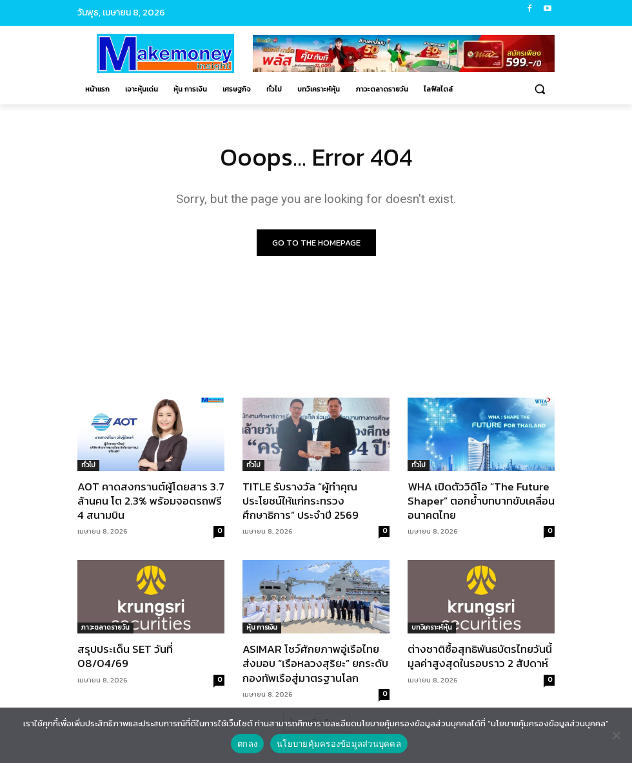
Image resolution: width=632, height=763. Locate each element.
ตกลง (247, 744)
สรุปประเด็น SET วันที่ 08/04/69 (125, 656)
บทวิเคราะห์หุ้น (431, 628)
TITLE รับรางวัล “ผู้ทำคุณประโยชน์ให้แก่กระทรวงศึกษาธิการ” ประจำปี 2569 (300, 500)
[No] (615, 735)
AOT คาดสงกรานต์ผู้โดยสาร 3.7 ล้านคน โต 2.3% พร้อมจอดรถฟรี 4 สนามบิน (150, 500)
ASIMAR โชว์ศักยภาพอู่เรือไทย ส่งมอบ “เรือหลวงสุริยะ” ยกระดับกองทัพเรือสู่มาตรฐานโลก (315, 663)
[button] (539, 89)
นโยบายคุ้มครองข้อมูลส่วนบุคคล (339, 744)
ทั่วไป (88, 465)
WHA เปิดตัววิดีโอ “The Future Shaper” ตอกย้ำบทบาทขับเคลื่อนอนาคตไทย (481, 500)
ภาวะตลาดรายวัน (105, 628)
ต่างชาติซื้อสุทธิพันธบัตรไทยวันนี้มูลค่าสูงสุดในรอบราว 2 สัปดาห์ (480, 656)
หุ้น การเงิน (261, 628)
